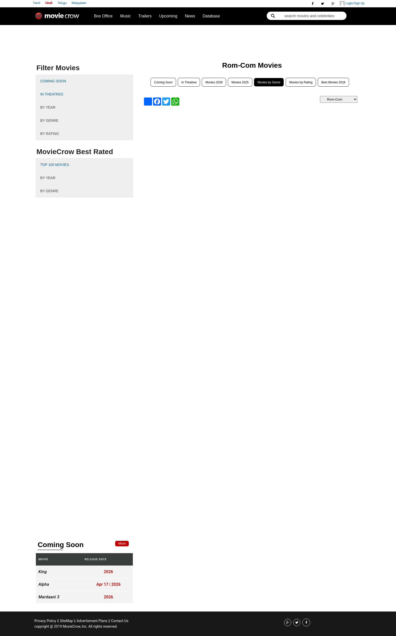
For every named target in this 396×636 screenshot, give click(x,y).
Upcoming (168, 16)
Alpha (43, 584)
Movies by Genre (268, 82)
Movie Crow (58, 17)
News (190, 16)
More (122, 543)
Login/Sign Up (352, 3)
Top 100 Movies (54, 165)
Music (125, 16)
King (42, 572)
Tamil (36, 3)
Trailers (145, 16)
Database (211, 16)
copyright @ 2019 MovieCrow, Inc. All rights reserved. (76, 626)
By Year (47, 107)
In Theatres (188, 82)
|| (58, 621)
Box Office (103, 16)
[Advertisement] (131, 39)
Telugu (62, 3)
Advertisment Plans (92, 621)
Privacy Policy (45, 621)
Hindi (48, 3)
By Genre (49, 120)
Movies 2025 (240, 82)
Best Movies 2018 (333, 82)
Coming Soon (163, 82)
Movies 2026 (213, 82)
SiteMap (66, 621)
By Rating (49, 134)
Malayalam (79, 3)
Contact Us (120, 621)
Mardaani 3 (48, 597)
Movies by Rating (300, 82)
